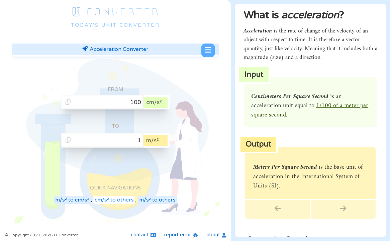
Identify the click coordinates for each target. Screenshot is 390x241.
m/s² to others (157, 199)
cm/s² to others (114, 199)
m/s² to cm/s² (72, 199)
